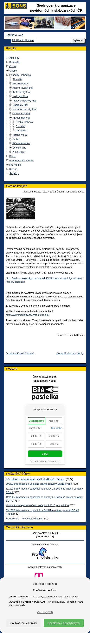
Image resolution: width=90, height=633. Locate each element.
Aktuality (14, 57)
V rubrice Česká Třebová (20, 353)
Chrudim (20, 126)
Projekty (14, 173)
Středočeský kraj (21, 143)
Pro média (15, 164)
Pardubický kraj (21, 117)
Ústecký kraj (19, 147)
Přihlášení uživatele (23, 40)
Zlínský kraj (18, 151)
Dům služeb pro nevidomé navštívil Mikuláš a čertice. (36, 479)
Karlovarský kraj (21, 92)
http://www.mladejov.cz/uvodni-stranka (27, 314)
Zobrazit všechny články (70, 353)
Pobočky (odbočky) (20, 74)
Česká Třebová (24, 122)
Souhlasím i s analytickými (64, 623)
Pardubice (21, 130)
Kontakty (14, 62)
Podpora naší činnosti (21, 160)
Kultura (13, 169)
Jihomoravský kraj (22, 87)
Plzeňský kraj (19, 134)
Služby (13, 70)
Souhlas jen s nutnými (23, 623)
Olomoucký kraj (21, 113)
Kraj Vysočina (20, 96)
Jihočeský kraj (20, 83)
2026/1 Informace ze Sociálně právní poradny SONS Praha (39, 483)
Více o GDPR (45, 612)
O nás (12, 66)
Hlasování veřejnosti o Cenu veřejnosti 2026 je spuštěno (37, 505)
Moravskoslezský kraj (24, 109)
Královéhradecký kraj (24, 100)
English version (14, 34)
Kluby (12, 156)
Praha (15, 139)
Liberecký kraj (20, 104)
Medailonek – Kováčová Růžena (24, 518)
